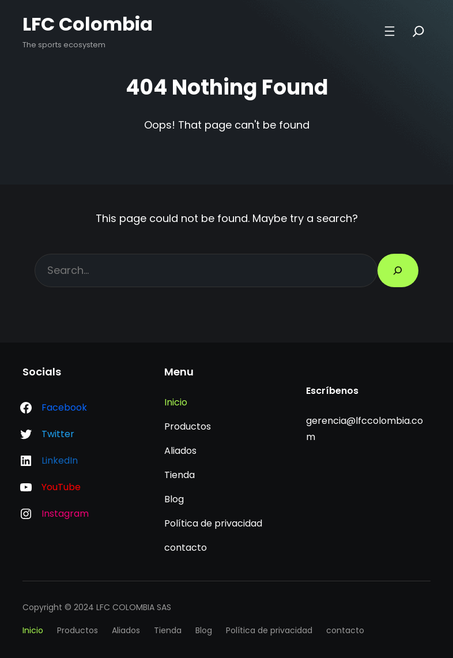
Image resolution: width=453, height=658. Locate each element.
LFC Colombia (87, 24)
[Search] (418, 31)
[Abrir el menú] (390, 31)
